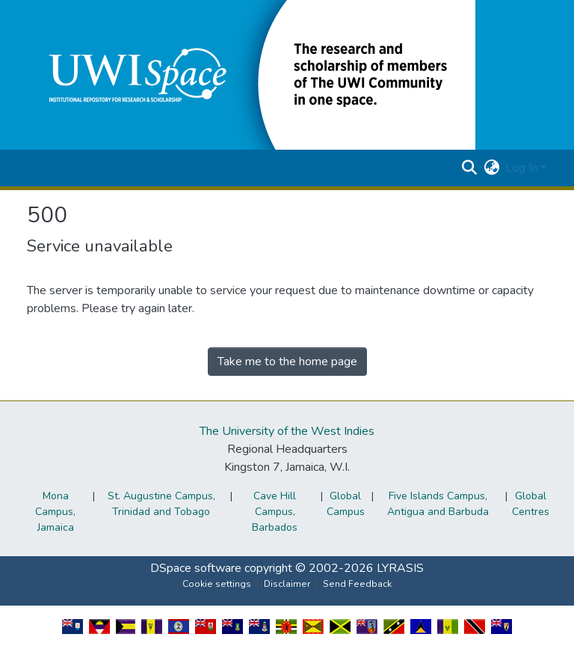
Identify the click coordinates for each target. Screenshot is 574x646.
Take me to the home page (287, 361)
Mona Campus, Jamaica (55, 511)
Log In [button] (522, 167)
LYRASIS (400, 568)
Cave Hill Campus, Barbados (274, 511)
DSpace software (195, 568)
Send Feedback (357, 584)
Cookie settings (216, 584)
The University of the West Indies (287, 431)
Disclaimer (287, 584)
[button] (251, 74)
